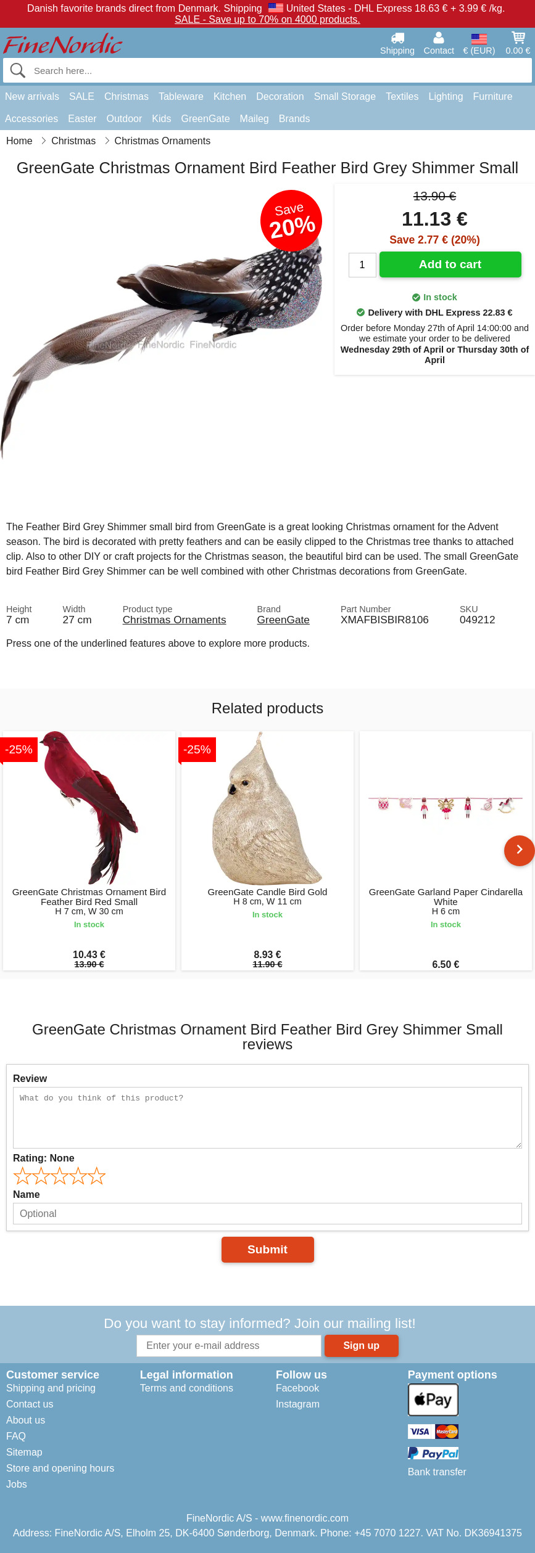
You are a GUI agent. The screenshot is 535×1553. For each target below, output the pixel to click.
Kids (161, 118)
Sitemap (24, 1452)
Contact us (29, 1404)
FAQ (16, 1436)
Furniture (493, 96)
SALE (81, 96)
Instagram (298, 1404)
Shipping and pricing (51, 1388)
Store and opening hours (60, 1468)
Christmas (126, 96)
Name (26, 1194)
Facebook (297, 1388)
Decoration (280, 96)
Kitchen (230, 96)
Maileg (254, 118)
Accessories (31, 118)
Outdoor (125, 118)
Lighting (446, 96)
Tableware (181, 96)
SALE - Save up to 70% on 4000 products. (267, 19)
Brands (294, 118)
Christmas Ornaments (174, 619)
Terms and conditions (186, 1388)
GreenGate (205, 118)
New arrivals (32, 96)
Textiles (402, 96)
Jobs (16, 1484)
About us (25, 1420)
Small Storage (345, 96)
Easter (82, 118)
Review (30, 1078)
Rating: (44, 1158)
